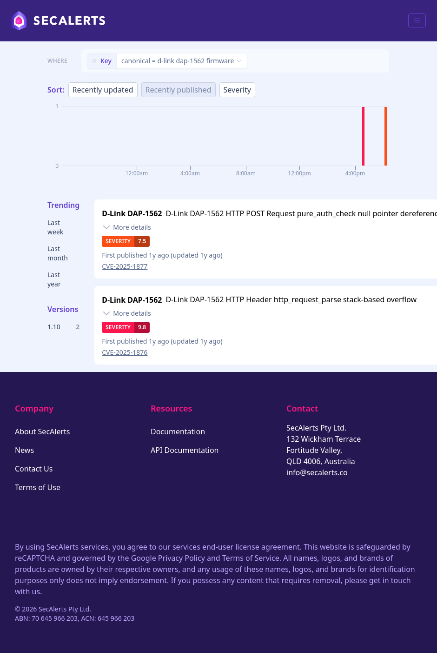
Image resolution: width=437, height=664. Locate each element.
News (24, 450)
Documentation (178, 431)
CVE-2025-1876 (124, 352)
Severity (237, 90)
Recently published (179, 90)
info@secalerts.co (317, 472)
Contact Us (34, 469)
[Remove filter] (94, 61)
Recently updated (103, 90)
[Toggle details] (126, 227)
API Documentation (185, 450)
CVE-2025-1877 (124, 266)
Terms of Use (37, 487)
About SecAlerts (42, 431)
